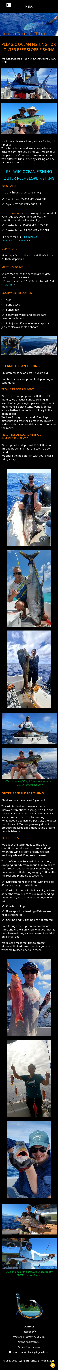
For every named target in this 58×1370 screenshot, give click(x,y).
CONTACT (29, 1326)
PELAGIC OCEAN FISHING (29, 171)
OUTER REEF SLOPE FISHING (29, 178)
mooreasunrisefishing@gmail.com (29, 1352)
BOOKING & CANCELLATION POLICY (19, 238)
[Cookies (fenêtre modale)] (52, 1365)
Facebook (29, 1331)
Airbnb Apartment (29, 1341)
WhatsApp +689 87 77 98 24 (29, 1336)
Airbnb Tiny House (29, 1346)
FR (8, 5)
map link (8, 284)
